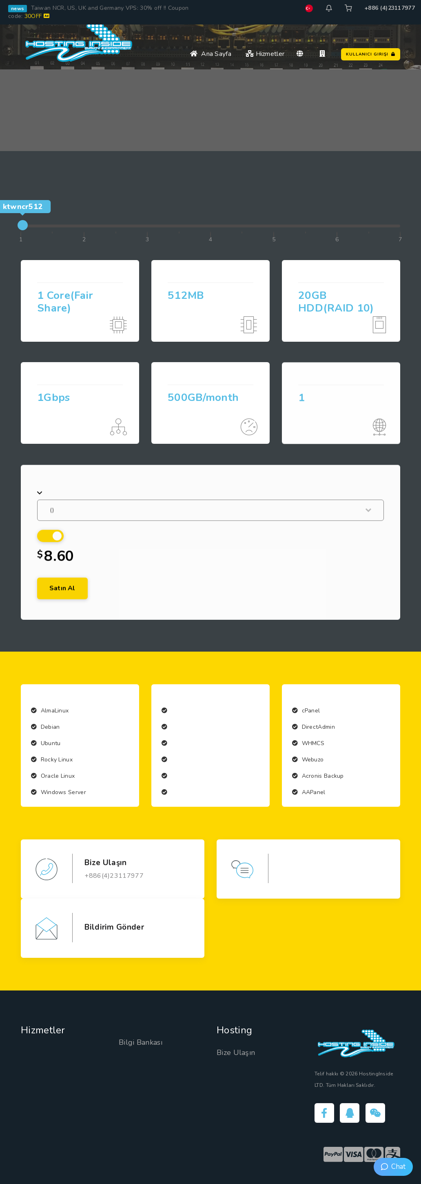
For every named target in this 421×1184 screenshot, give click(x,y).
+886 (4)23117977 (389, 8)
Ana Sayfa (210, 53)
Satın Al (62, 614)
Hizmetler (265, 53)
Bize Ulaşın (236, 1052)
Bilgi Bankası (140, 1042)
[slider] (23, 225)
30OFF (36, 16)
